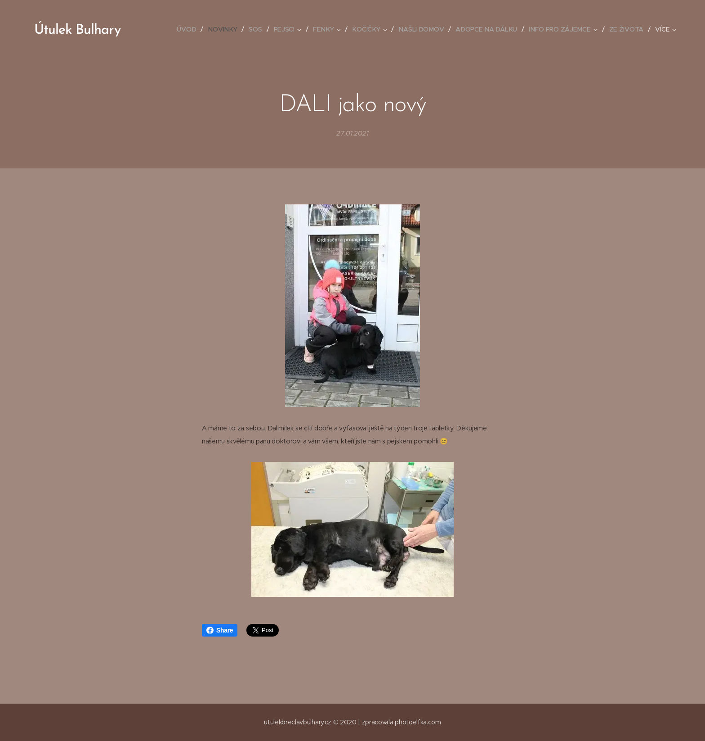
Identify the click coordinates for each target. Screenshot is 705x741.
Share (219, 630)
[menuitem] (190, 29)
